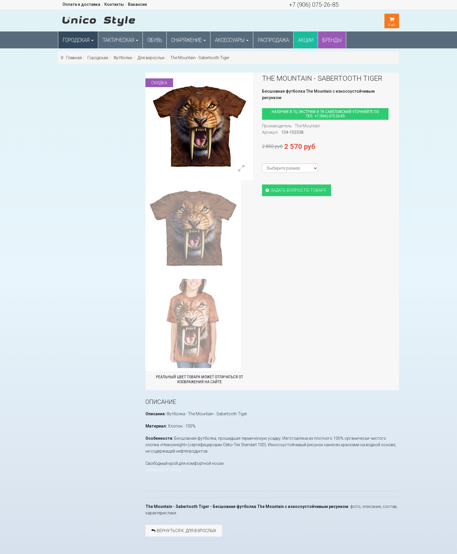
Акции (305, 39)
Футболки (123, 57)
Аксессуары (232, 39)
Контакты (114, 4)
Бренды (332, 39)
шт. (391, 20)
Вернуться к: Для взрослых (183, 530)
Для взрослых (151, 57)
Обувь (154, 39)
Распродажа (273, 39)
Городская (78, 39)
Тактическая (120, 39)
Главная (74, 57)
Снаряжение (188, 39)
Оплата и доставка (81, 4)
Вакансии (137, 4)
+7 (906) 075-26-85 (314, 4)
